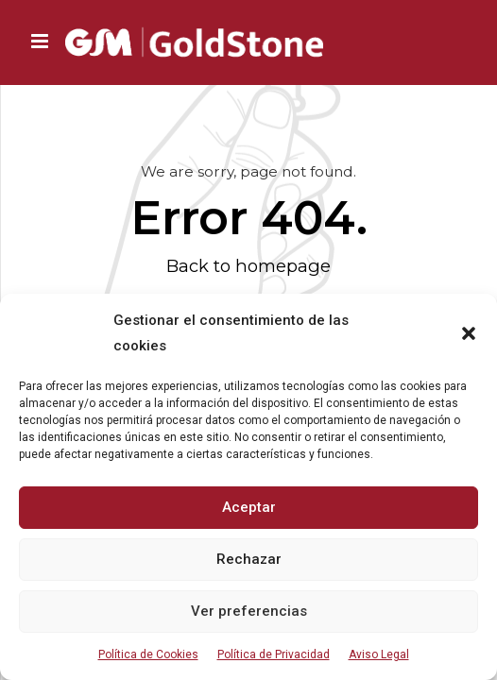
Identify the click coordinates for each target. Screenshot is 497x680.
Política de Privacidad (273, 654)
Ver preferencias (249, 611)
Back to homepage (248, 266)
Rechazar (249, 559)
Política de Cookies (148, 654)
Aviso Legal (379, 654)
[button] (468, 333)
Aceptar (249, 507)
